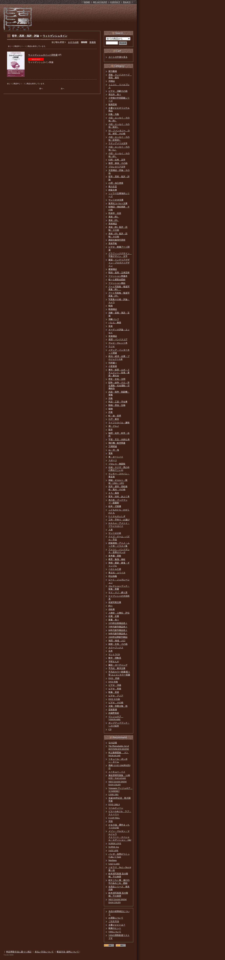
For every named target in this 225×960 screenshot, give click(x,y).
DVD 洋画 (113, 682)
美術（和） (113, 217)
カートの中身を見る (117, 57)
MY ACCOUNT (100, 2)
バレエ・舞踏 (114, 322)
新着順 (92, 42)
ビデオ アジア (115, 695)
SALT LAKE (114, 864)
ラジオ (111, 346)
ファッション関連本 (117, 276)
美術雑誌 (112, 223)
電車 (110, 453)
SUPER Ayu (113, 847)
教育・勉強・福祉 (116, 559)
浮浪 (110, 821)
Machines (112, 860)
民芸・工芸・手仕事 (117, 401)
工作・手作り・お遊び (119, 519)
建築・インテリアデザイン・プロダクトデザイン (119, 263)
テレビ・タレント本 (117, 343)
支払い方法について (44, 952)
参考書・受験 (114, 556)
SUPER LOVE (114, 843)
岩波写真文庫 (114, 602)
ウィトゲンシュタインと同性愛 (43, 55)
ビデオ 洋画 (114, 685)
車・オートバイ (115, 457)
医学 (110, 429)
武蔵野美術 (113, 713)
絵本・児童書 (114, 506)
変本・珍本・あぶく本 (119, 496)
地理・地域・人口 (116, 640)
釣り (110, 606)
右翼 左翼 (113, 616)
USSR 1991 (113, 794)
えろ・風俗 (113, 493)
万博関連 (112, 446)
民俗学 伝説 (114, 213)
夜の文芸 (112, 186)
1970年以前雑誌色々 (117, 623)
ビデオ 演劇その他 (117, 91)
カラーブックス (115, 647)
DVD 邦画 (113, 678)
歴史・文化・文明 (116, 379)
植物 (110, 409)
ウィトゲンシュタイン (55, 36)
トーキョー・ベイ (116, 772)
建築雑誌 (112, 269)
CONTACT (115, 2)
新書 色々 (113, 619)
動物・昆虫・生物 (116, 405)
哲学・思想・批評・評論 (25, 36)
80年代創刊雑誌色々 (117, 630)
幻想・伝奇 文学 (116, 159)
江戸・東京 (113, 419)
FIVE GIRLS (114, 804)
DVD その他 (114, 699)
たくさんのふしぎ (116, 516)
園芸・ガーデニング (117, 665)
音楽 (110, 326)
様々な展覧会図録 (116, 279)
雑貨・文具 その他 (117, 644)
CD (109, 729)
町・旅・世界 (114, 416)
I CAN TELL (114, 818)
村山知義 (112, 576)
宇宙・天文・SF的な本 (119, 439)
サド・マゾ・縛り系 (117, 592)
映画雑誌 (112, 309)
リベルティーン (115, 808)
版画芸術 (112, 104)
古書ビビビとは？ (116, 925)
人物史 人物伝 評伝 (119, 613)
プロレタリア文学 (116, 166)
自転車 (111, 609)
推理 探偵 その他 (117, 163)
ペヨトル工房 (114, 569)
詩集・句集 (113, 114)
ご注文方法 (113, 921)
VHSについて (114, 932)
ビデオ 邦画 (114, 688)
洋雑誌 (111, 81)
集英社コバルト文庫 (117, 203)
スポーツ (112, 460)
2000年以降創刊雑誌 (117, 637)
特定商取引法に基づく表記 (18, 952)
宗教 (110, 398)
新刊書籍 (112, 71)
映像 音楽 (113, 692)
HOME (87, 2)
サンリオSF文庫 (115, 200)
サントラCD (114, 654)
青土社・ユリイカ (116, 572)
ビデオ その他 (115, 702)
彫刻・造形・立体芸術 (119, 272)
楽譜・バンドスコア (117, 339)
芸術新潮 (112, 709)
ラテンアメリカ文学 (117, 143)
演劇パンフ (113, 319)
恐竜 (110, 412)
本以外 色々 (114, 94)
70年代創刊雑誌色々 (117, 626)
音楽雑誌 (112, 336)
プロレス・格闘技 (116, 464)
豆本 (110, 651)
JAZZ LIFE (113, 850)
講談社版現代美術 (116, 240)
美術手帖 (112, 243)
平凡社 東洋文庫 (116, 668)
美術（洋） (113, 220)
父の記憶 (112, 742)
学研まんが (113, 661)
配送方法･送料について (68, 952)
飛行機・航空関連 (116, 443)
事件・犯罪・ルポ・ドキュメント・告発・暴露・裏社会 (119, 373)
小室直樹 (112, 366)
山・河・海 (113, 450)
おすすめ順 (73, 42)
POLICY (127, 2)
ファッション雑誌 (116, 283)
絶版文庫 (112, 190)
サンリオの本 (114, 533)
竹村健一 (112, 363)
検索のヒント (114, 928)
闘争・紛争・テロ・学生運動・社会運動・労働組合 (119, 385)
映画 (110, 305)
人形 (110, 529)
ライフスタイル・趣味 (119, 422)
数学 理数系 (114, 658)
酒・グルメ (113, 426)
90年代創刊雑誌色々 (117, 633)
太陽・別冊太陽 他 (117, 706)
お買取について (115, 918)
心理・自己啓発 (115, 183)
